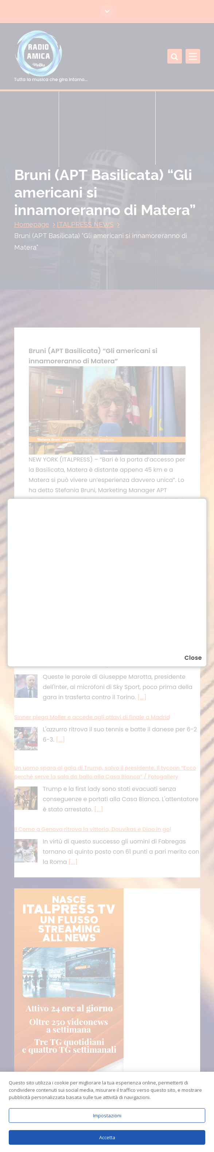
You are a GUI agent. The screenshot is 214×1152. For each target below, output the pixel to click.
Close (193, 658)
